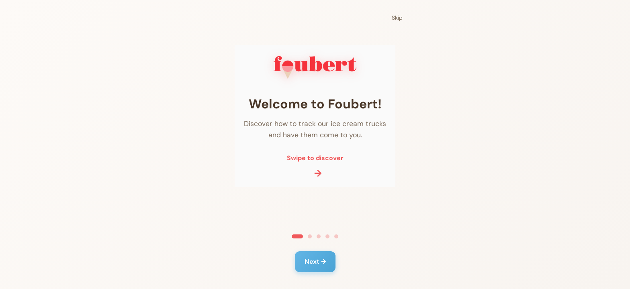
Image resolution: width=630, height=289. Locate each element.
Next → (315, 261)
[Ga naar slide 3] (319, 236)
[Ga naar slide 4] (327, 236)
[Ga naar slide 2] (310, 236)
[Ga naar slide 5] (336, 236)
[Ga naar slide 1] (297, 236)
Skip (397, 17)
